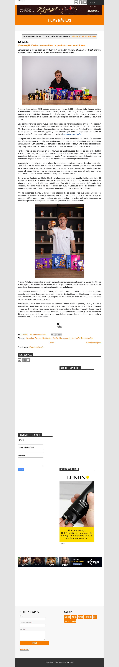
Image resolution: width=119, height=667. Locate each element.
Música (74, 616)
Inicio (52, 343)
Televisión (88, 616)
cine (94, 616)
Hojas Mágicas (59, 20)
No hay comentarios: (38, 334)
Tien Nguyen (70, 662)
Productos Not (87, 338)
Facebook (81, 2)
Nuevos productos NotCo (69, 338)
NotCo (55, 338)
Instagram (76, 2)
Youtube (85, 2)
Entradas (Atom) (36, 347)
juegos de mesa (70, 621)
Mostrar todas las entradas (84, 36)
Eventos (38, 338)
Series (80, 616)
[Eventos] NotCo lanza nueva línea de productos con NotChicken (51, 45)
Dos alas (30, 338)
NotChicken (47, 338)
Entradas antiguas (93, 343)
